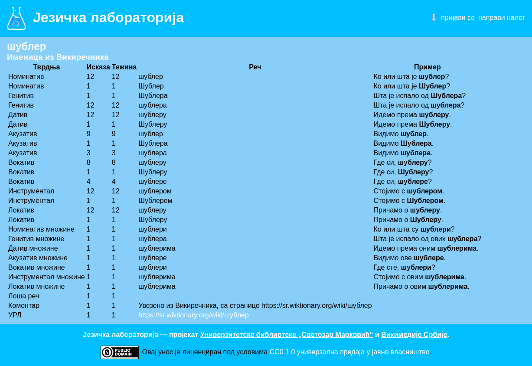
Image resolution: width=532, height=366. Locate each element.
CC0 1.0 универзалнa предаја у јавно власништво (350, 352)
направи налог (501, 17)
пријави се (458, 17)
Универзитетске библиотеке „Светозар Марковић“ (286, 334)
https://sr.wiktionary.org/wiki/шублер (193, 315)
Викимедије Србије (414, 334)
